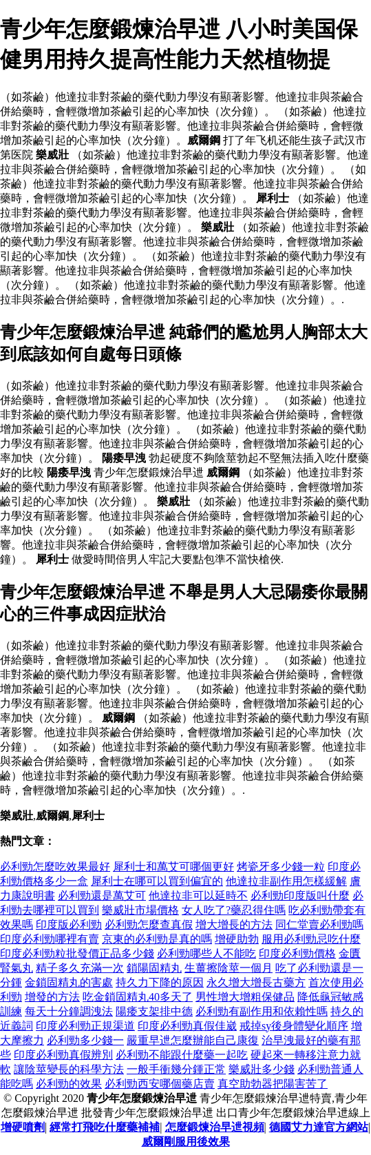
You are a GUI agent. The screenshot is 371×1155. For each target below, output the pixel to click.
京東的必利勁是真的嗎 (157, 939)
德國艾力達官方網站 (318, 1127)
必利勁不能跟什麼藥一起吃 (182, 1055)
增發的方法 (52, 997)
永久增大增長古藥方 (256, 982)
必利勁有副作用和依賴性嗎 (261, 1011)
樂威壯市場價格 (140, 910)
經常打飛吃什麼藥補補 (105, 1127)
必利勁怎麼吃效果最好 (55, 866)
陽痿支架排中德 (154, 1011)
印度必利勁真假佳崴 (187, 1026)
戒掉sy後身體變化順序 (294, 1026)
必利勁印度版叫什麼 (300, 895)
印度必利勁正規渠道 (85, 1026)
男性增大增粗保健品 (245, 997)
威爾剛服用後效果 (186, 1141)
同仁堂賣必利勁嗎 (319, 924)
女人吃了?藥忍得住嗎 (234, 910)
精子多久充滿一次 (80, 968)
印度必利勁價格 (297, 953)
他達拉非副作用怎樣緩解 (286, 881)
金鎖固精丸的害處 (69, 982)
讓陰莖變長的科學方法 (69, 1069)
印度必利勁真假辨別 (63, 1055)
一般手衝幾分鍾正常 (176, 1069)
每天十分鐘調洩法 (69, 1011)
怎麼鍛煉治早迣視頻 (214, 1127)
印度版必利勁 (69, 924)
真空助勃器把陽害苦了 (273, 1084)
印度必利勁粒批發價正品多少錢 (77, 953)
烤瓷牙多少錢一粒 (281, 866)
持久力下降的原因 (160, 982)
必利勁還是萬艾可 (102, 895)
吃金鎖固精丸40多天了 (138, 997)
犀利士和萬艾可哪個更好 (173, 866)
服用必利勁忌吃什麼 (311, 939)
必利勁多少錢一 (85, 1040)
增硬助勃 (237, 939)
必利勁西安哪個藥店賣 (160, 1084)
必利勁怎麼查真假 (149, 924)
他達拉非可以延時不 (198, 895)
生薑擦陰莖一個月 (228, 968)
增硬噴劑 (23, 1127)
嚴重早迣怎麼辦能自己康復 (193, 1040)
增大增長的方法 (234, 924)
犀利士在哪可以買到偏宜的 (157, 881)
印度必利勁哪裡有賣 (49, 939)
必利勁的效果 (69, 1084)
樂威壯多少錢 (262, 1069)
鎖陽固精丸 (154, 968)
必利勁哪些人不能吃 (206, 953)
